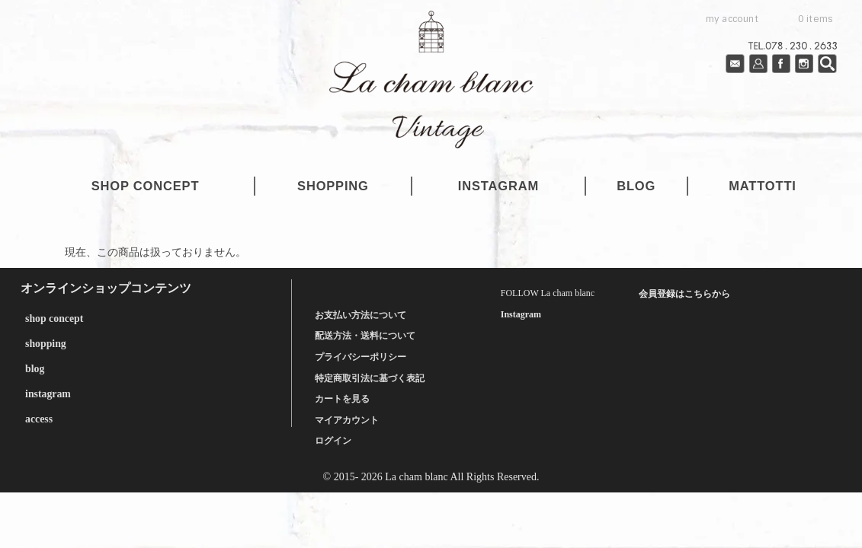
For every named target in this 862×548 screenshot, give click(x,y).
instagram (498, 186)
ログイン (333, 440)
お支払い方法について (360, 314)
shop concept (145, 186)
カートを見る (342, 398)
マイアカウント (347, 419)
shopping (333, 186)
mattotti (762, 186)
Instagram (521, 314)
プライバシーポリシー (360, 357)
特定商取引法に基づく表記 (370, 377)
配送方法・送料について (365, 335)
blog (636, 186)
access (38, 416)
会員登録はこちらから (684, 293)
